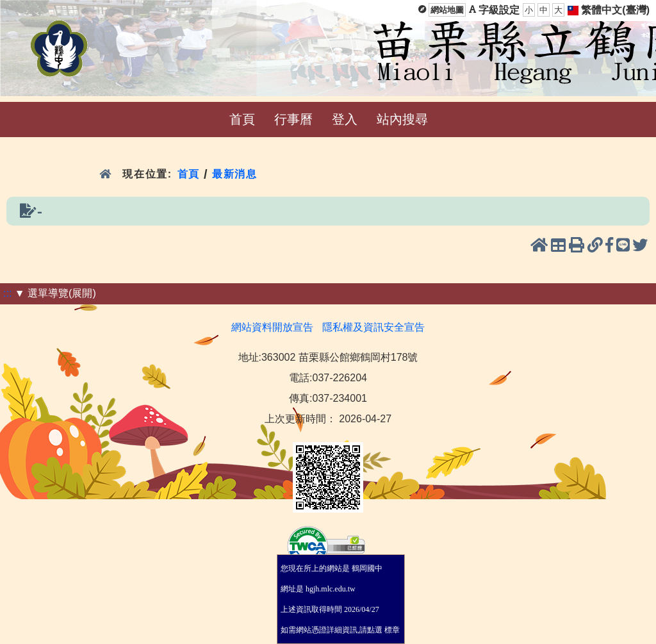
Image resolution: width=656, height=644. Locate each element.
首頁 (242, 119)
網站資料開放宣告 (272, 327)
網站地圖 (447, 10)
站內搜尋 (402, 119)
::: (7, 293)
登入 (344, 119)
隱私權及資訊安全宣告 (373, 327)
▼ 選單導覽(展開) (55, 293)
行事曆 (293, 119)
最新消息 (236, 174)
